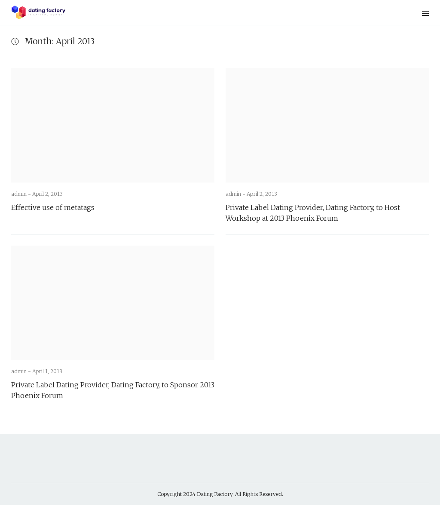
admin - (21, 194)
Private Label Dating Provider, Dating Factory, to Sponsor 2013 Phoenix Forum (112, 390)
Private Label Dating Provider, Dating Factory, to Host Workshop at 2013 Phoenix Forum (313, 212)
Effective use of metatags (53, 207)
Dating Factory (214, 494)
